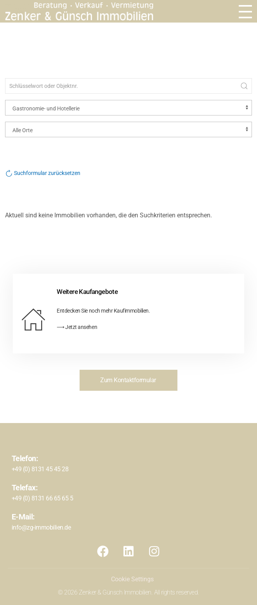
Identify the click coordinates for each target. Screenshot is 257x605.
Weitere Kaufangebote (87, 292)
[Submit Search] (244, 86)
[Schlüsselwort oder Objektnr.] (128, 86)
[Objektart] (128, 107)
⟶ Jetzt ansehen (77, 327)
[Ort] (128, 129)
